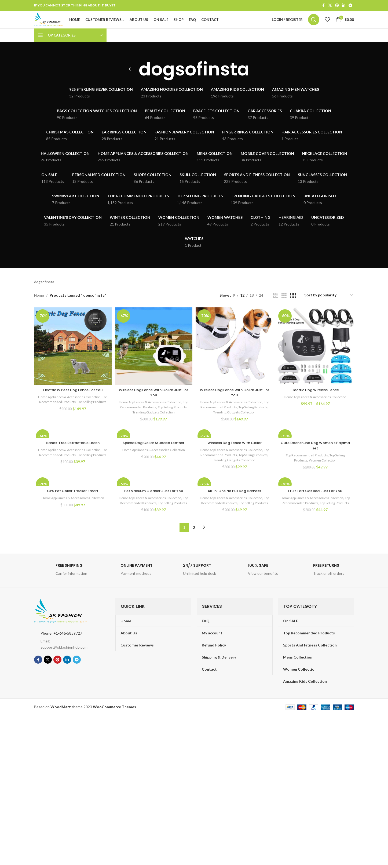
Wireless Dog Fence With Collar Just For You (153, 401)
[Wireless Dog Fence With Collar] (235, 444)
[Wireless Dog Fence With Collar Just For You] (153, 356)
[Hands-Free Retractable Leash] (72, 444)
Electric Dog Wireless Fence (316, 399)
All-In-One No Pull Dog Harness (234, 504)
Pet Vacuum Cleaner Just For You (153, 504)
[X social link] (330, 5)
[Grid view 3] (284, 306)
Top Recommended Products (62, 411)
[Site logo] (59, 25)
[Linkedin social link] (344, 5)
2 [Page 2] (194, 545)
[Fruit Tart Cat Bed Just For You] (316, 494)
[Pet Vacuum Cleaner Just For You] (153, 494)
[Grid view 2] (275, 306)
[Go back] (132, 80)
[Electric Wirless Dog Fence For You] (72, 356)
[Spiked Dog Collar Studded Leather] (153, 444)
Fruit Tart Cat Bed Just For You (316, 504)
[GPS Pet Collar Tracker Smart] (72, 494)
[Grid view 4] (293, 306)
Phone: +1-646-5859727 (61, 651)
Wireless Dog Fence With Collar (234, 454)
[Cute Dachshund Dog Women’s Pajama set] (316, 444)
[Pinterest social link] (337, 5)
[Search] (313, 25)
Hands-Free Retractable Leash (72, 454)
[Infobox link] (64, 589)
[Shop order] (329, 306)
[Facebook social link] (323, 5)
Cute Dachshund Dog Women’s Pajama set (315, 456)
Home (39, 306)
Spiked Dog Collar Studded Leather (153, 454)
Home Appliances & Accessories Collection (71, 406)
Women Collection (324, 471)
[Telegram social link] (350, 5)
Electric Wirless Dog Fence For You (72, 399)
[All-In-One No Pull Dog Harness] (235, 494)
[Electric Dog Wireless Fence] (316, 356)
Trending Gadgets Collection (161, 421)
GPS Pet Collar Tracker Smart (72, 504)
